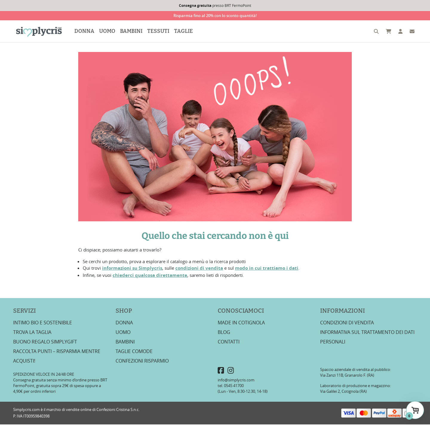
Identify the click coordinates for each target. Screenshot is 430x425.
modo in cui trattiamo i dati (266, 269)
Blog (224, 332)
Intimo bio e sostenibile (42, 323)
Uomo (108, 31)
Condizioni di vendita (347, 323)
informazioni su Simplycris (132, 269)
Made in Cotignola (241, 323)
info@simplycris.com (236, 380)
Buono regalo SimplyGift (45, 342)
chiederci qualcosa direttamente (150, 275)
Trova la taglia (32, 332)
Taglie (184, 31)
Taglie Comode (134, 351)
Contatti (228, 342)
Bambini (132, 31)
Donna (85, 31)
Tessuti (159, 31)
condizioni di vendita (199, 269)
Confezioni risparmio (142, 361)
